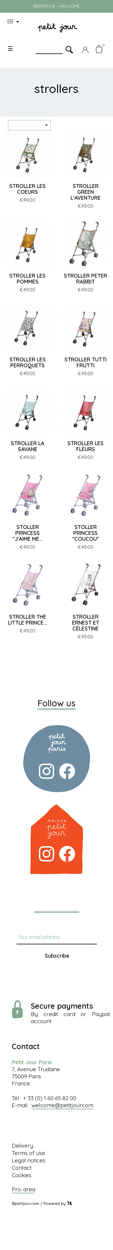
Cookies (21, 1175)
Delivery (22, 1145)
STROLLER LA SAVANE (27, 446)
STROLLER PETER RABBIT (85, 278)
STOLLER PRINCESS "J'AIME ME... (28, 533)
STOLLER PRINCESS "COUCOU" (85, 533)
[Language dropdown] (14, 21)
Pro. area (23, 1189)
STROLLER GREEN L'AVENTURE (86, 192)
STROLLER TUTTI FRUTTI (85, 362)
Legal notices (28, 1160)
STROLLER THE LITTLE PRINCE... (27, 619)
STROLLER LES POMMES (27, 278)
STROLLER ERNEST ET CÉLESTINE (85, 622)
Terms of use (28, 1152)
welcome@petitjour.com (62, 1105)
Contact (21, 1167)
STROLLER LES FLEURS (85, 446)
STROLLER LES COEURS (27, 189)
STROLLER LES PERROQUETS (27, 362)
